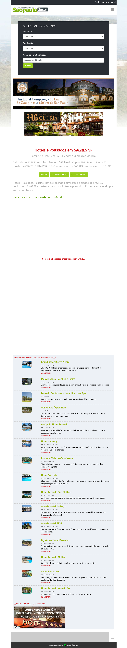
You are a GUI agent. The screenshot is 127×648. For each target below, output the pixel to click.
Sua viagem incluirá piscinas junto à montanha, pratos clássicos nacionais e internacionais (74, 530)
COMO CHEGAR (59, 174)
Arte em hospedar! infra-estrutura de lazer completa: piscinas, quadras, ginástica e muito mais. (73, 431)
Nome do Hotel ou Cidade (34, 55)
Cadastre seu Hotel (105, 2)
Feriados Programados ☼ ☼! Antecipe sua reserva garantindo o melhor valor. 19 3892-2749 (75, 547)
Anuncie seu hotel (22, 604)
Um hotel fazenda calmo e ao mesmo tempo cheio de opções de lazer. (73, 498)
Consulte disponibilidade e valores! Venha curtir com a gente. (68, 563)
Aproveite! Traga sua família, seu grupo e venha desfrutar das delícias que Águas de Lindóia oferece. (74, 448)
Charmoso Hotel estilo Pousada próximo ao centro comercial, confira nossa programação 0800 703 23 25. (75, 482)
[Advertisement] (63, 229)
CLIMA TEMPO (79, 174)
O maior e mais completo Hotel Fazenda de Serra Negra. (66, 594)
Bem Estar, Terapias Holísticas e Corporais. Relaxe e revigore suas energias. (75, 385)
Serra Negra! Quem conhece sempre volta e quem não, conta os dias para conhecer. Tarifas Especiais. (74, 578)
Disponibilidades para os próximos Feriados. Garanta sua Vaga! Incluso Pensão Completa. (72, 465)
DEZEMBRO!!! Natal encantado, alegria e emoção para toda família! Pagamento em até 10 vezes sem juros (71, 369)
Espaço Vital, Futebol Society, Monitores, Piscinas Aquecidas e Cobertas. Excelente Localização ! (73, 513)
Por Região (28, 43)
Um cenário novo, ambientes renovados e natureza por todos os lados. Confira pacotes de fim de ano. (73, 414)
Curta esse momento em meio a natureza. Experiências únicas (68, 399)
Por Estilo (27, 31)
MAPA (44, 174)
